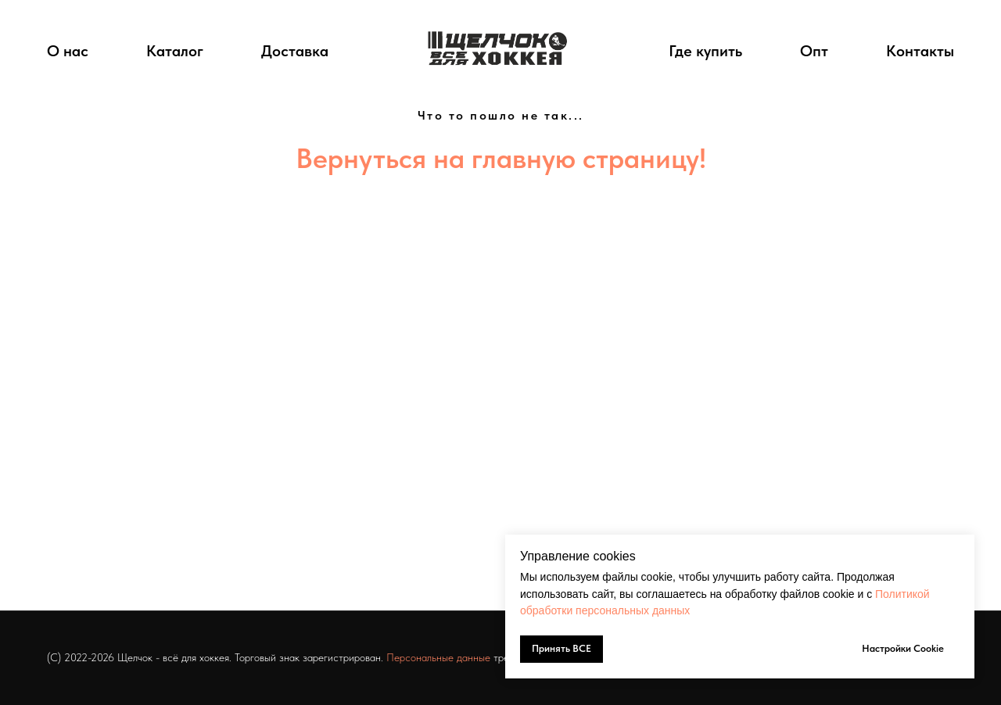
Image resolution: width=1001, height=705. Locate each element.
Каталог (174, 50)
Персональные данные (438, 657)
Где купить (705, 50)
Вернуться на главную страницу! (501, 158)
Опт (814, 50)
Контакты (920, 50)
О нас (67, 50)
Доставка (294, 50)
